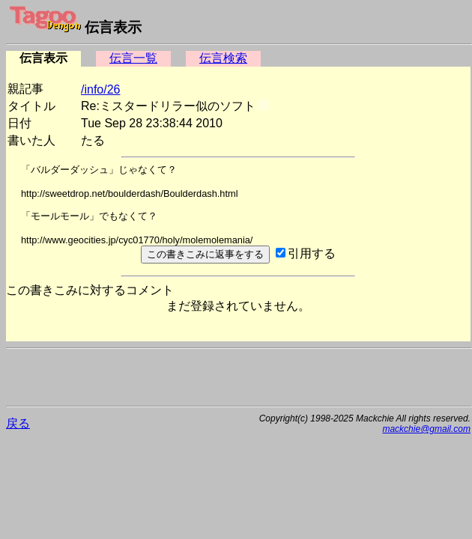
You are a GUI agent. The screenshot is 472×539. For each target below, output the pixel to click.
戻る (18, 423)
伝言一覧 (133, 58)
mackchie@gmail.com (426, 429)
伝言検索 (223, 58)
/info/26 (100, 89)
